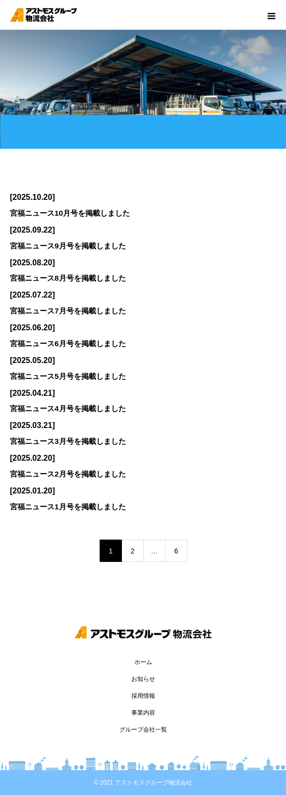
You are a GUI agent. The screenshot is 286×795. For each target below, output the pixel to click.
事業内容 (143, 712)
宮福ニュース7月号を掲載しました (68, 310)
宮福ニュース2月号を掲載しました (68, 474)
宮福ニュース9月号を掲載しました (68, 246)
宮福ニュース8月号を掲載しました (68, 278)
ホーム (143, 662)
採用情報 (143, 695)
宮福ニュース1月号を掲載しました (68, 506)
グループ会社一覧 (143, 729)
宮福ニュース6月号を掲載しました (68, 343)
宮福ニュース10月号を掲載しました (70, 213)
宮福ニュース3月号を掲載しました (68, 441)
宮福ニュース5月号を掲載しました (68, 376)
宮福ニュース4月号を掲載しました (68, 408)
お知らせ (143, 678)
